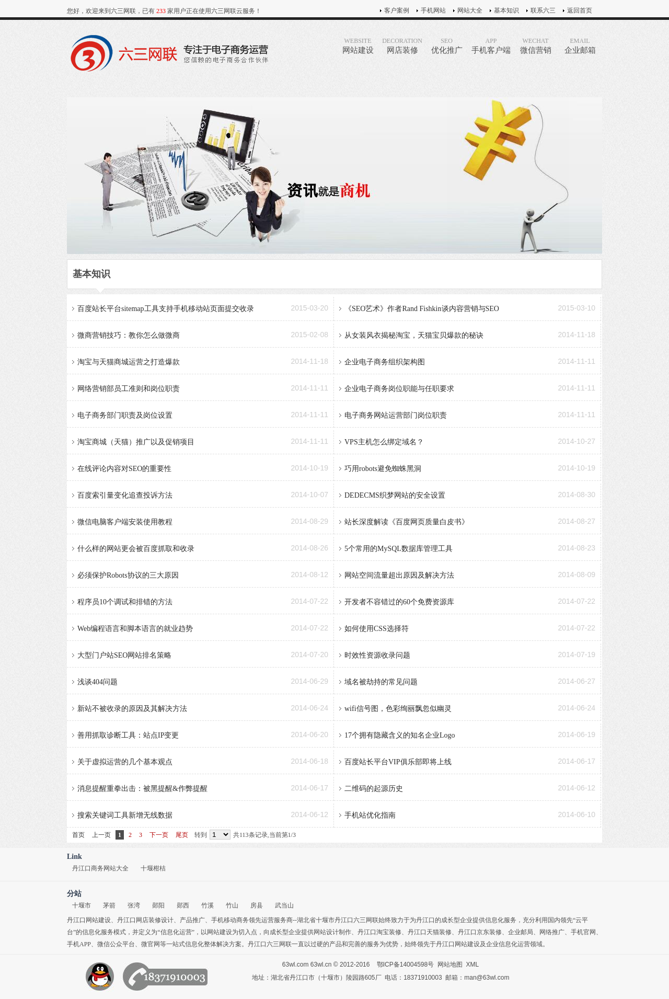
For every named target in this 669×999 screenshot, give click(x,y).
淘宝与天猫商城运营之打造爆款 (128, 362)
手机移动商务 (230, 920)
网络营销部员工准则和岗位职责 (128, 389)
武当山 (284, 905)
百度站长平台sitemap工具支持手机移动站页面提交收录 (165, 309)
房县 (256, 905)
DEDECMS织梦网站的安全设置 (394, 495)
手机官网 (583, 932)
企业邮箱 (580, 45)
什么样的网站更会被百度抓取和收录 (135, 549)
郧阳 (158, 905)
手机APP (79, 944)
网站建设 (358, 45)
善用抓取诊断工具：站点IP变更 (128, 735)
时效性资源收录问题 (377, 655)
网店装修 (402, 45)
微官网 (150, 944)
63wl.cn (321, 964)
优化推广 (446, 45)
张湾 (134, 905)
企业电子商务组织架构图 (384, 362)
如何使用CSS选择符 (376, 629)
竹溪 (207, 905)
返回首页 (579, 10)
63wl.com (295, 964)
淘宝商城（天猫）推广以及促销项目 (135, 442)
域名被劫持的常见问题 (381, 682)
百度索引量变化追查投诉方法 (124, 495)
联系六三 (543, 10)
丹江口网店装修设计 (145, 920)
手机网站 (433, 10)
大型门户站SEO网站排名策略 (124, 655)
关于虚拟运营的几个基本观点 (124, 762)
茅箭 (109, 905)
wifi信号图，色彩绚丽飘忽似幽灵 (398, 709)
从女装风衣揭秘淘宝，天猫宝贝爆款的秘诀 (413, 335)
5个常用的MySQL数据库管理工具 (398, 549)
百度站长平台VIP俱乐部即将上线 (398, 762)
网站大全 (469, 10)
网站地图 (450, 964)
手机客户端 (491, 45)
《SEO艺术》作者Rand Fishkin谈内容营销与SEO (421, 309)
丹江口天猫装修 (430, 932)
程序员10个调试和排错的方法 (124, 602)
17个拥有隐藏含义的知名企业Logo (399, 735)
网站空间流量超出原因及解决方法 (399, 575)
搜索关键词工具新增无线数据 (124, 815)
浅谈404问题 (97, 682)
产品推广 (192, 920)
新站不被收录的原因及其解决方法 (132, 709)
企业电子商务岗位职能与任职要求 (399, 389)
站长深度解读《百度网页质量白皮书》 (406, 522)
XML (472, 964)
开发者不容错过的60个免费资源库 (399, 602)
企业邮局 (520, 932)
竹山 (232, 905)
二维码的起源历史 (373, 789)
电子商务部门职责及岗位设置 (124, 415)
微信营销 (535, 45)
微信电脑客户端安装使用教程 (124, 522)
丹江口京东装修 (480, 932)
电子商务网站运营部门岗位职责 (395, 415)
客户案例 (396, 10)
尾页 (182, 835)
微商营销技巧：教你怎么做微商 (128, 335)
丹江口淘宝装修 (379, 932)
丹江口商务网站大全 (100, 868)
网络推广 (551, 932)
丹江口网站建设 (89, 920)
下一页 (158, 835)
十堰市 (81, 905)
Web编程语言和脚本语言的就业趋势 (135, 629)
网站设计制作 (332, 932)
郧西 (183, 905)
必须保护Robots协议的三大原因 (128, 575)
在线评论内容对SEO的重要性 (124, 469)
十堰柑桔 (153, 868)
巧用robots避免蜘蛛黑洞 (382, 469)
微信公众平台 (116, 944)
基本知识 (506, 10)
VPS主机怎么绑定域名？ (384, 442)
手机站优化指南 (370, 815)
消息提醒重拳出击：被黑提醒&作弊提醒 (142, 789)
